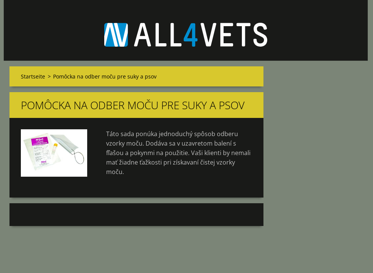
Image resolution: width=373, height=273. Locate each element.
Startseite (33, 76)
